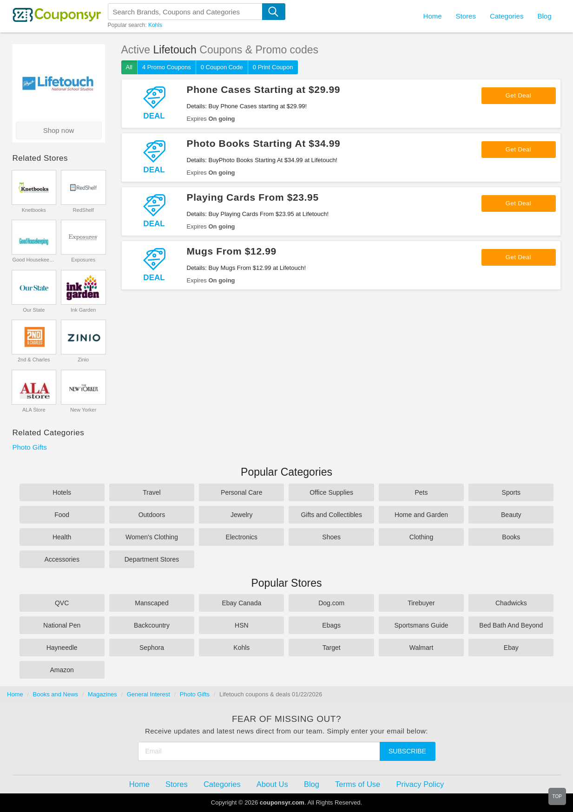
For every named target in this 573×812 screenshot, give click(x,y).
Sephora (151, 647)
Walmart (421, 647)
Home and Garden (421, 514)
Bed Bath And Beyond (511, 625)
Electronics (241, 537)
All (129, 67)
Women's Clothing (151, 537)
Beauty (511, 514)
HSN (242, 625)
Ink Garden (83, 310)
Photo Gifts (30, 447)
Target (332, 647)
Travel (151, 492)
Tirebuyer (421, 603)
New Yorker (83, 410)
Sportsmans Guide (421, 625)
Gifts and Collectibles (331, 514)
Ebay (511, 647)
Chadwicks (511, 603)
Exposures (83, 259)
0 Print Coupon (273, 67)
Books (511, 537)
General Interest (148, 694)
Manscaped (151, 603)
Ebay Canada (241, 603)
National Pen (61, 625)
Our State (34, 310)
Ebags (331, 625)
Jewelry (241, 514)
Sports (511, 492)
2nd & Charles (34, 359)
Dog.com (331, 603)
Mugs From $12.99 (232, 251)
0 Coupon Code (222, 67)
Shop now (58, 130)
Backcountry (152, 625)
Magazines (102, 694)
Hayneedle (62, 647)
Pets (421, 492)
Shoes (331, 537)
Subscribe (407, 751)
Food (61, 514)
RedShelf (83, 210)
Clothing (421, 537)
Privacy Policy (420, 784)
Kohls (155, 25)
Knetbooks (34, 210)
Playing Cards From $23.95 (253, 197)
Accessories (61, 559)
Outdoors (151, 514)
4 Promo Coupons (166, 67)
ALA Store (34, 410)
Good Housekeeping (33, 259)
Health (62, 537)
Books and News (56, 694)
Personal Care (242, 492)
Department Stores (152, 559)
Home (15, 694)
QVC (62, 603)
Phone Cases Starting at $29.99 (264, 89)
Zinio (83, 359)
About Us (272, 784)
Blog (544, 16)
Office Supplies (331, 492)
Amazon (61, 670)
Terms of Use (357, 784)
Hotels (62, 492)
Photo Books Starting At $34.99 (264, 143)
